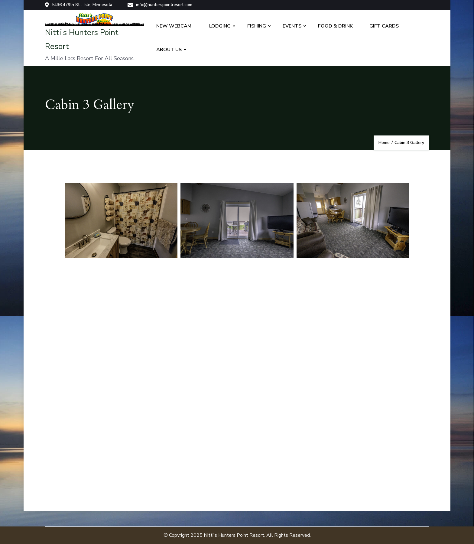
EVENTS (292, 26)
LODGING (220, 26)
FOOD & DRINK (335, 26)
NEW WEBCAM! (174, 26)
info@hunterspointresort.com (159, 5)
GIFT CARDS (384, 26)
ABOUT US (169, 49)
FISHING (256, 26)
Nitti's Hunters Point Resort (234, 535)
